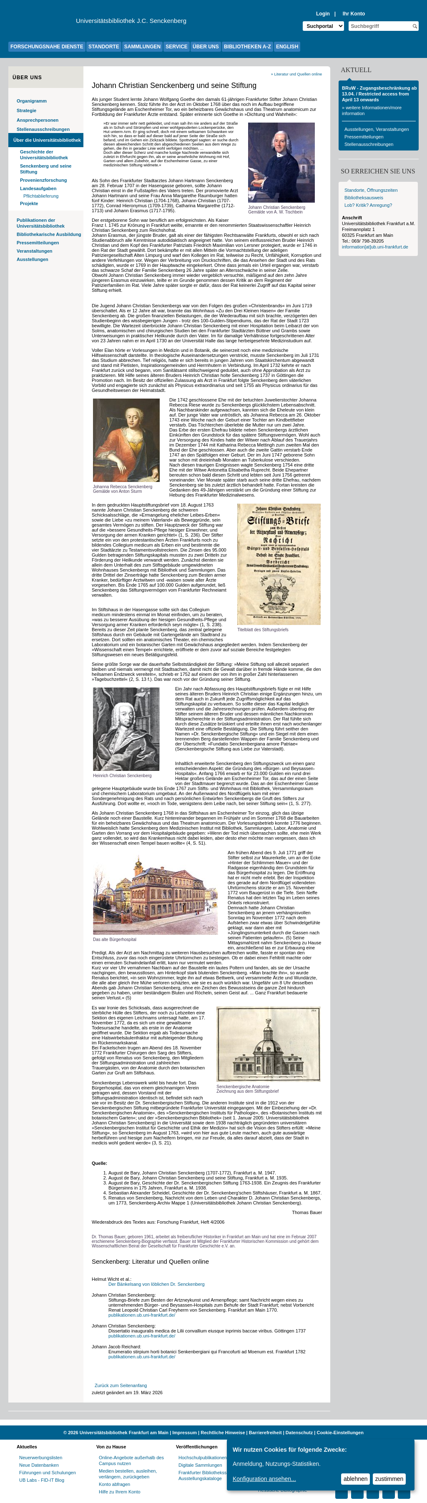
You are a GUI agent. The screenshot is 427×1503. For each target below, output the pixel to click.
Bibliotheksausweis (363, 197)
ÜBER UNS (206, 47)
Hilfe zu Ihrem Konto (120, 1491)
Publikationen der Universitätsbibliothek (41, 223)
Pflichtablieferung (40, 195)
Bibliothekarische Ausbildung (49, 234)
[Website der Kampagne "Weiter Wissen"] (213, 1422)
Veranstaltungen (35, 250)
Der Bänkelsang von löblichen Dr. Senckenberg (157, 1284)
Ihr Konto (354, 14)
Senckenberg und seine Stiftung (45, 168)
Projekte (29, 203)
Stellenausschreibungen (43, 129)
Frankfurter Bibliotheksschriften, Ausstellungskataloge (210, 1475)
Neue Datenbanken (39, 1465)
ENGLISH (287, 47)
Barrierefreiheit (265, 1432)
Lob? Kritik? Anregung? (368, 205)
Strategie (26, 110)
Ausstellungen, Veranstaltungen (376, 129)
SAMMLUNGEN (142, 47)
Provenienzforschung (43, 180)
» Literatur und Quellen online (296, 74)
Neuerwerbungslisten (40, 1457)
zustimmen (389, 1478)
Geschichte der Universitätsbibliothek (44, 154)
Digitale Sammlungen (200, 1465)
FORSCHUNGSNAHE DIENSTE (46, 47)
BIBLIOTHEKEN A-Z (247, 47)
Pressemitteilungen (38, 242)
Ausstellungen (32, 259)
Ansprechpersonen (37, 120)
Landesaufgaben (38, 188)
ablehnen (356, 1478)
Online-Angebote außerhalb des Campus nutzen (131, 1460)
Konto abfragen (114, 1484)
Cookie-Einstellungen (339, 1432)
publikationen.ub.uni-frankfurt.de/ (141, 1314)
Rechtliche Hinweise (223, 1432)
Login (323, 14)
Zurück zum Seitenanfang (121, 1385)
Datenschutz (299, 1432)
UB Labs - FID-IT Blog (41, 1480)
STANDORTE (103, 47)
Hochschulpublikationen (202, 1457)
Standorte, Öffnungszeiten (371, 190)
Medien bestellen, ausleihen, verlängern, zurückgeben (128, 1473)
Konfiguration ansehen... (264, 1479)
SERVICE (176, 47)
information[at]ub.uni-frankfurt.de (375, 246)
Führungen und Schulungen (47, 1472)
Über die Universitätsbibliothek (47, 140)
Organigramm (32, 100)
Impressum (184, 1432)
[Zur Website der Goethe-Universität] (42, 23)
